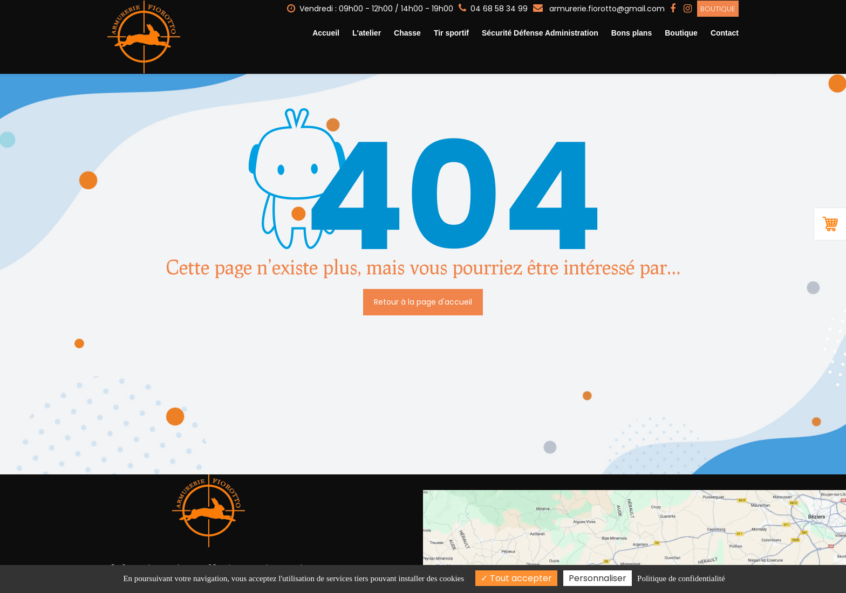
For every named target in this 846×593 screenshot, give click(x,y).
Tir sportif (451, 33)
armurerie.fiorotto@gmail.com (599, 8)
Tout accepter (516, 578)
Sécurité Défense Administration (540, 33)
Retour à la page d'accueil (423, 296)
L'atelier (366, 33)
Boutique (717, 8)
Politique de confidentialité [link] (681, 578)
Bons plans (631, 33)
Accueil (325, 33)
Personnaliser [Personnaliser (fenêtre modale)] (597, 578)
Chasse (407, 33)
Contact (725, 33)
